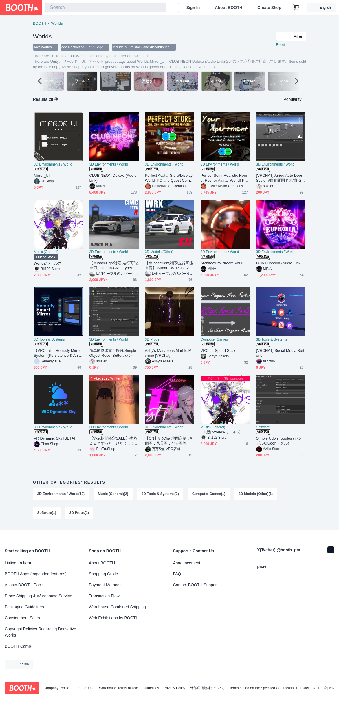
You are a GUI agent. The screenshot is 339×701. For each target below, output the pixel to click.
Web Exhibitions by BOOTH (114, 618)
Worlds (57, 23)
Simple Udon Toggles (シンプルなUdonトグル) (279, 441)
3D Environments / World (53, 164)
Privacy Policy (174, 688)
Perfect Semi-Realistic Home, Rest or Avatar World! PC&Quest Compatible (224, 178)
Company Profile (56, 688)
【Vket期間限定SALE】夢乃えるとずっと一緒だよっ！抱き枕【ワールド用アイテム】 (113, 441)
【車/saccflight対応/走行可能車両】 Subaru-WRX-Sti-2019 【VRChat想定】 (169, 266)
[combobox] (105, 7)
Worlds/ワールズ (48, 263)
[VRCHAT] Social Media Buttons (280, 353)
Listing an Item (18, 563)
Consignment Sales (22, 618)
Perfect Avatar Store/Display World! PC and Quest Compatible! (169, 178)
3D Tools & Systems (49, 339)
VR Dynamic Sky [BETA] (54, 438)
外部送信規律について (207, 688)
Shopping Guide (103, 574)
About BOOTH (228, 7)
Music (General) (46, 252)
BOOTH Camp (18, 646)
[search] (160, 8)
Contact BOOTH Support (195, 585)
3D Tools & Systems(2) (160, 494)
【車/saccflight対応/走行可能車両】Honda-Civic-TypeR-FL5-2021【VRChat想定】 (113, 266)
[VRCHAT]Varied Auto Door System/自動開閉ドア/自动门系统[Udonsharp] (280, 178)
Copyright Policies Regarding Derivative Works (40, 631)
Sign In (193, 7)
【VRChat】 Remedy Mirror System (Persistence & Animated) (58, 353)
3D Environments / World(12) (61, 494)
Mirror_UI (42, 176)
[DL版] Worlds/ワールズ (221, 432)
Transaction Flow (104, 596)
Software (263, 427)
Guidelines (151, 688)
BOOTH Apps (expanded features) (36, 574)
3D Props (152, 339)
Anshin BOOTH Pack (24, 585)
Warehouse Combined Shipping (117, 607)
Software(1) (46, 513)
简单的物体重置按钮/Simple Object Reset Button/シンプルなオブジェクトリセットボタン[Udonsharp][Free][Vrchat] (113, 353)
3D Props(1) (79, 513)
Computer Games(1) (209, 494)
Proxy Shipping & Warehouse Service (38, 596)
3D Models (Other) (159, 252)
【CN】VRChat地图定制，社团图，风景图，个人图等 (169, 441)
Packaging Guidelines (24, 607)
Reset (280, 45)
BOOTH (39, 23)
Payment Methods (105, 585)
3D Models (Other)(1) (256, 494)
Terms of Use (84, 688)
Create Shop (269, 7)
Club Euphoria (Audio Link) (279, 263)
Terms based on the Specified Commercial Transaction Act (274, 688)
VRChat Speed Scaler (219, 351)
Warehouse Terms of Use (118, 688)
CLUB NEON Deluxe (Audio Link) (113, 178)
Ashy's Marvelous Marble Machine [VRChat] (169, 353)
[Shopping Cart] (296, 7)
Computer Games (214, 339)
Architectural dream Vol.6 (222, 263)
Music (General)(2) (113, 494)
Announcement (186, 563)
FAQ (177, 574)
